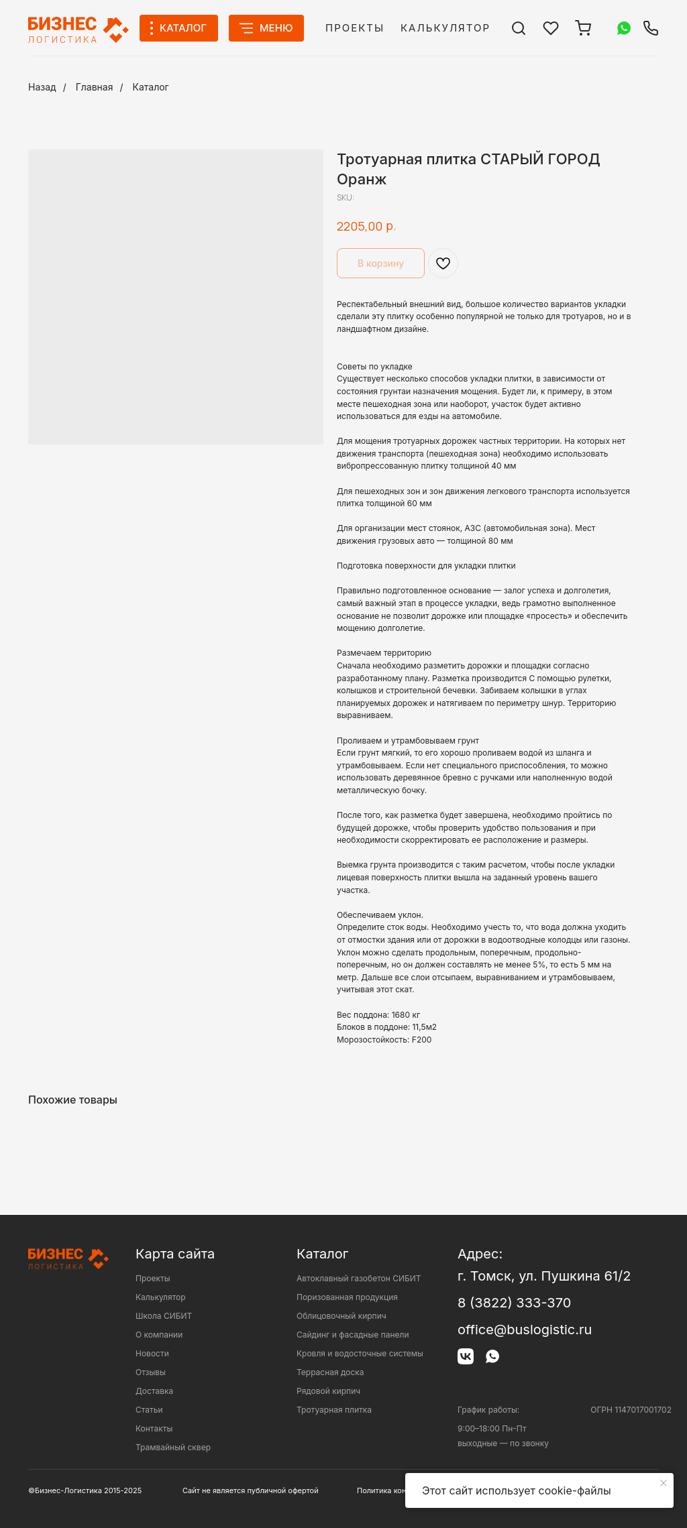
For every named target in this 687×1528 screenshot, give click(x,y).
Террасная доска (330, 1372)
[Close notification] (663, 1483)
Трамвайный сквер (173, 1447)
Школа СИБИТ (164, 1316)
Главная (94, 87)
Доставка (154, 1391)
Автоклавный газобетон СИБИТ (359, 1278)
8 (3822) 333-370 (514, 1303)
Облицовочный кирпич (341, 1316)
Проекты (354, 27)
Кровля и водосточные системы (360, 1353)
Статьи (149, 1410)
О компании (159, 1335)
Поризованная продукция (347, 1297)
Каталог (151, 87)
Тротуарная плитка (334, 1410)
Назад (42, 87)
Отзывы (151, 1372)
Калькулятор (445, 27)
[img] (519, 28)
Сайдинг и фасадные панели (353, 1335)
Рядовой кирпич (328, 1391)
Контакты (154, 1428)
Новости (152, 1353)
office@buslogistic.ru (525, 1329)
